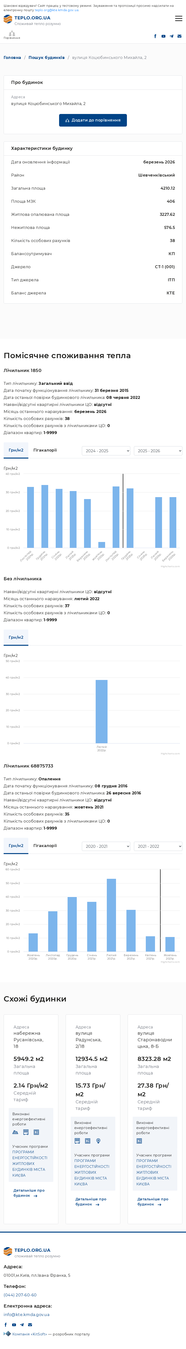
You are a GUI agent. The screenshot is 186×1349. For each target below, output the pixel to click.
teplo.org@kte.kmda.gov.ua (57, 10)
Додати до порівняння (96, 120)
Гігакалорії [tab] (45, 450)
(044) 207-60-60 (20, 1295)
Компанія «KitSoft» (30, 1334)
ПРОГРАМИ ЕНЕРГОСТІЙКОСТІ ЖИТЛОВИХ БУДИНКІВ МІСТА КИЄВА (29, 1164)
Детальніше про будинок (29, 1193)
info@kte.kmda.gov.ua (26, 1314)
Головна (12, 57)
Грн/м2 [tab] (16, 450)
